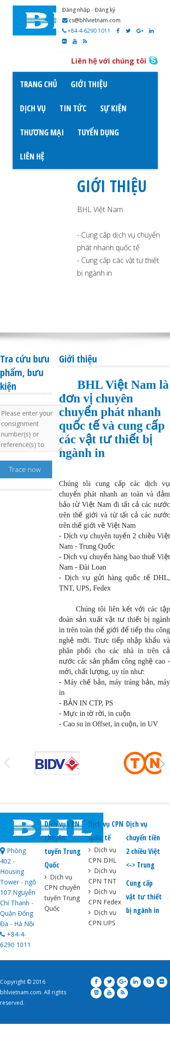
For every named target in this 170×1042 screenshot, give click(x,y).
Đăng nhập (76, 10)
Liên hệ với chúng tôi (108, 61)
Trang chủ (38, 84)
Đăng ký (105, 10)
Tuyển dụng (98, 132)
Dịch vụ (33, 108)
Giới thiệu (89, 84)
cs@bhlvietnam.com (91, 20)
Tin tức (73, 108)
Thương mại (42, 132)
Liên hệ (32, 156)
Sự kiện (113, 108)
